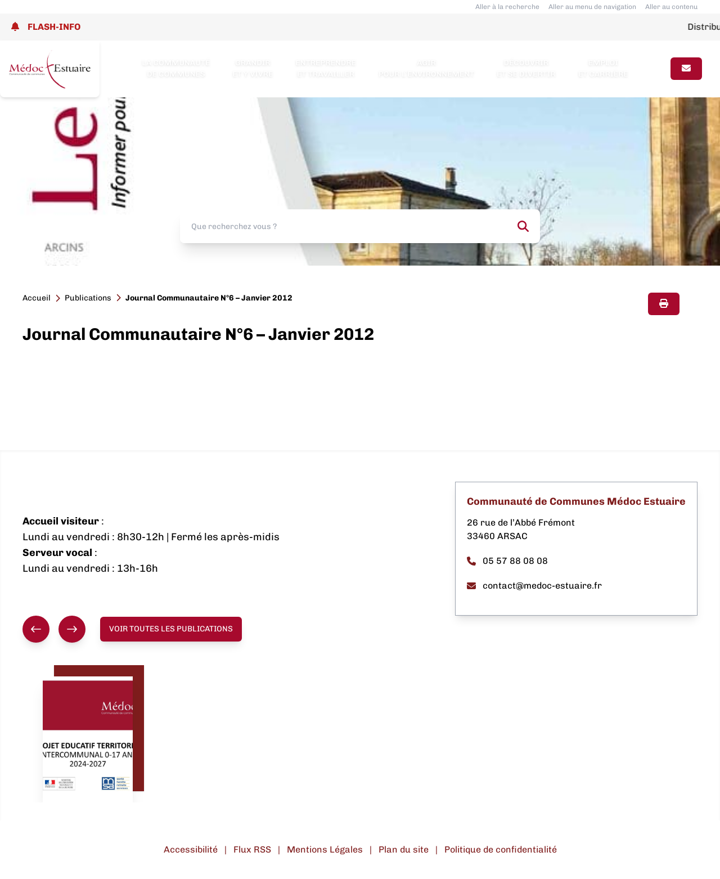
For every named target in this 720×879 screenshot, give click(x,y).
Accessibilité (191, 849)
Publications (88, 298)
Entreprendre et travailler (325, 68)
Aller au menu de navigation (592, 7)
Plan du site (404, 849)
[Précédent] (36, 629)
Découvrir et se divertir (526, 68)
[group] (54, 629)
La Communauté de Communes (176, 68)
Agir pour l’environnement (426, 68)
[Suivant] (72, 629)
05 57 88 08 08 (507, 560)
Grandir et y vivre (252, 68)
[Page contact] (686, 68)
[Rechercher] (523, 226)
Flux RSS (252, 849)
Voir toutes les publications (171, 629)
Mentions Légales (325, 849)
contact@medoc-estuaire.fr (534, 585)
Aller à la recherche (507, 7)
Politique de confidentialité (500, 849)
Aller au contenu (671, 7)
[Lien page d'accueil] (50, 69)
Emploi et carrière (603, 68)
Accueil (36, 298)
